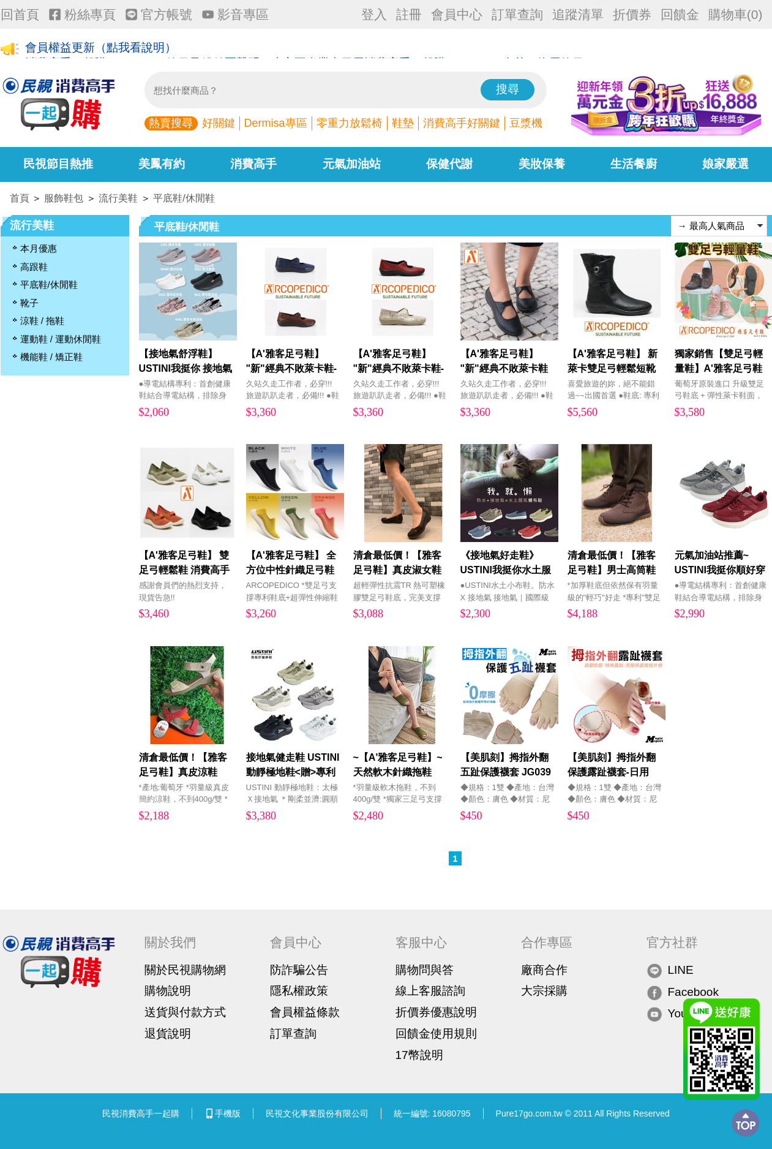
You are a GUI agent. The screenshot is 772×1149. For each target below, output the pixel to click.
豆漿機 (525, 123)
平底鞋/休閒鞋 (183, 198)
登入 (374, 14)
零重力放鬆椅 (350, 123)
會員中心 (456, 14)
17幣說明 (419, 1055)
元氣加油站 (352, 163)
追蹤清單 (578, 14)
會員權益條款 (305, 1012)
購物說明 (167, 990)
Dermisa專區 (275, 123)
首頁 (19, 198)
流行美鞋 (118, 198)
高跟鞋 (34, 267)
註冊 (409, 14)
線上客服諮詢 (430, 990)
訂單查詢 (517, 14)
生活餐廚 (633, 163)
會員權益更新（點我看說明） (100, 49)
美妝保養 (542, 163)
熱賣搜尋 (171, 123)
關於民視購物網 (185, 969)
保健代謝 (449, 163)
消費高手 (253, 163)
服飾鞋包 (63, 198)
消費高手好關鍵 (461, 123)
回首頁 (20, 14)
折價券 (632, 14)
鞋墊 (403, 123)
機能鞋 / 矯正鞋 (51, 357)
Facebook (682, 992)
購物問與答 (424, 969)
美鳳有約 (161, 163)
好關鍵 (218, 123)
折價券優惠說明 (436, 1012)
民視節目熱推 (58, 163)
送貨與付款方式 (185, 1012)
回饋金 (680, 14)
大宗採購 (544, 990)
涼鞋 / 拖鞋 (42, 320)
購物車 (735, 14)
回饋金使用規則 (436, 1033)
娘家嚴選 (725, 163)
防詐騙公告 (299, 969)
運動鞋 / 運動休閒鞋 (61, 339)
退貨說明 (167, 1033)
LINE (670, 970)
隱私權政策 (299, 990)
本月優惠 (38, 248)
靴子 (29, 303)
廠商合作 (544, 969)
